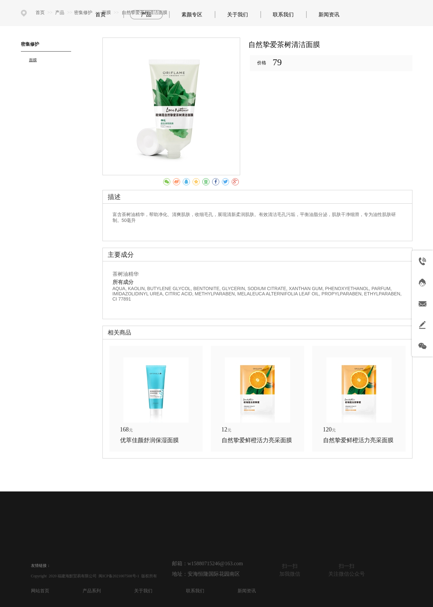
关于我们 (143, 590)
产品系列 (92, 590)
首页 (40, 12)
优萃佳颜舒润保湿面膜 (149, 440)
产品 (60, 12)
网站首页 (40, 590)
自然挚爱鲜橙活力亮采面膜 (257, 440)
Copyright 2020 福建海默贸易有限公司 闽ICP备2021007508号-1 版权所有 (94, 576)
